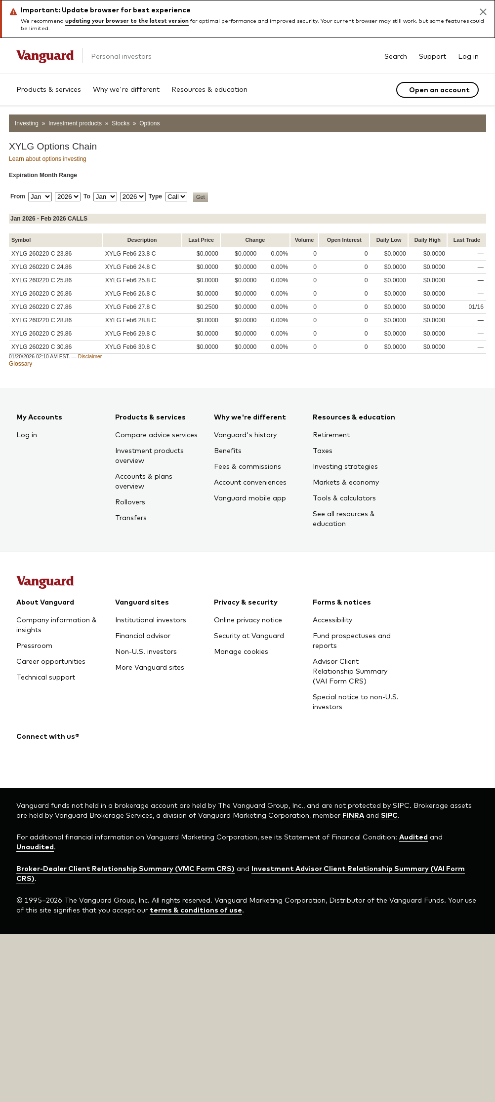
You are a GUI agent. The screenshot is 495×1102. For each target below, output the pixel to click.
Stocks (120, 123)
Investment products (75, 123)
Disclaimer (90, 356)
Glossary (20, 363)
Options (149, 123)
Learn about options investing (47, 158)
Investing (27, 123)
